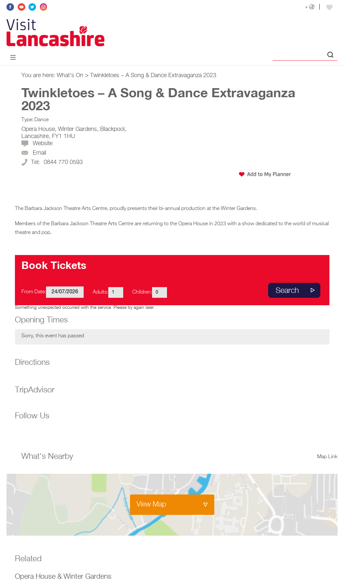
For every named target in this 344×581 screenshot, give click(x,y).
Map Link (327, 456)
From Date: (33, 292)
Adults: (100, 292)
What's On (70, 75)
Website (43, 143)
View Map (151, 504)
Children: (142, 292)
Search (287, 291)
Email (39, 153)
